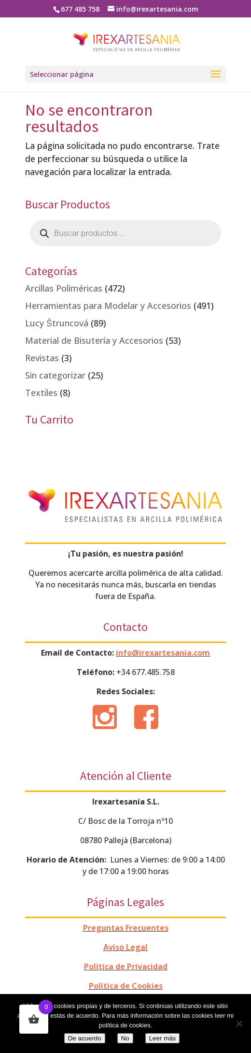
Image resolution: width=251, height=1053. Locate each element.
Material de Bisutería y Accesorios (94, 340)
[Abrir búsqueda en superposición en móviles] (125, 233)
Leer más (162, 1038)
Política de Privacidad (125, 966)
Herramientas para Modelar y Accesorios (108, 305)
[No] (239, 1023)
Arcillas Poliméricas (63, 288)
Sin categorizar (55, 375)
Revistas (42, 358)
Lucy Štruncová (56, 323)
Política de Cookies (126, 985)
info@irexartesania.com (163, 652)
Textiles (41, 392)
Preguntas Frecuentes (125, 927)
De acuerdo (84, 1038)
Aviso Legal (125, 947)
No (125, 1038)
